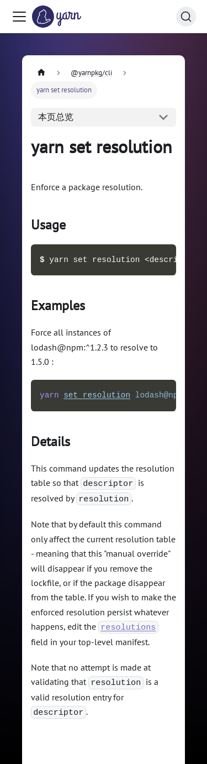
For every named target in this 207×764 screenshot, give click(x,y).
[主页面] (41, 72)
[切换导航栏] (19, 16)
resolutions (128, 627)
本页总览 (55, 116)
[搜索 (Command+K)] (186, 17)
